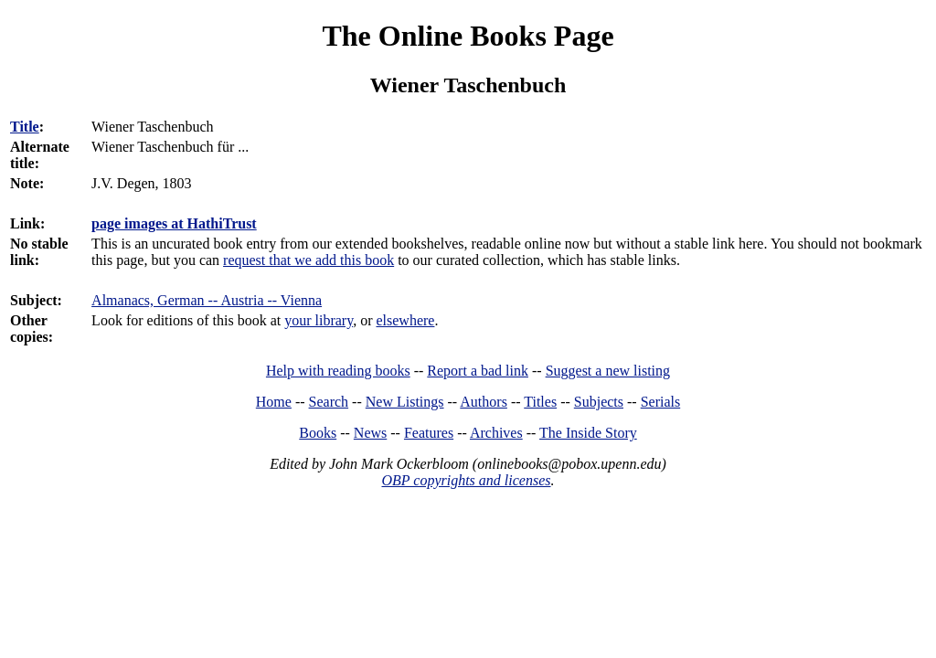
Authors (483, 401)
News (370, 432)
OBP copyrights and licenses (465, 480)
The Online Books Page (467, 35)
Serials (661, 401)
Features (428, 432)
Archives (496, 432)
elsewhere (405, 320)
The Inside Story (588, 432)
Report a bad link (477, 370)
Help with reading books (338, 370)
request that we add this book (308, 260)
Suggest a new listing (608, 370)
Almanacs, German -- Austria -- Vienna (206, 300)
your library (318, 320)
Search (329, 401)
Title (24, 126)
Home (274, 401)
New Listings (405, 401)
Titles (540, 401)
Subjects (598, 401)
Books (317, 432)
